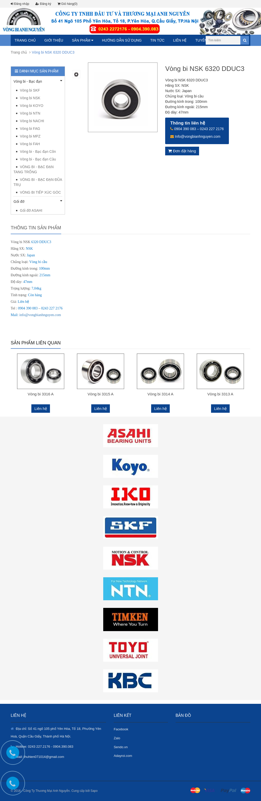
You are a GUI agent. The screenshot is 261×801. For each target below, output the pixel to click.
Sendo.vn (121, 747)
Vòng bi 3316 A (41, 394)
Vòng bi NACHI (32, 121)
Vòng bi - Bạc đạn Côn (38, 151)
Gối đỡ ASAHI (31, 210)
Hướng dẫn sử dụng (121, 40)
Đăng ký (43, 4)
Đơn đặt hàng (182, 151)
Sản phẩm (82, 40)
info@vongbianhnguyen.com (40, 315)
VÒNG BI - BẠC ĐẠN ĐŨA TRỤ (38, 182)
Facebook (121, 729)
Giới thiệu (53, 40)
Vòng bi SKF (30, 90)
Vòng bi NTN (30, 113)
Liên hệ (180, 40)
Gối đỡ (38, 201)
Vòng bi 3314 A (161, 394)
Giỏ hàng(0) (67, 4)
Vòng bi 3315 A (101, 394)
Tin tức (157, 40)
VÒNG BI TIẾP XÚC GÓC (40, 192)
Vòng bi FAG (30, 129)
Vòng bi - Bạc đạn (38, 81)
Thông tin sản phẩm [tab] (36, 227)
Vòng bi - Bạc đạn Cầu (38, 159)
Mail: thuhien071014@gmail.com (40, 757)
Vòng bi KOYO (31, 106)
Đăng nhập (20, 4)
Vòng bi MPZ (30, 136)
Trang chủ (25, 40)
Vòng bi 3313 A (220, 394)
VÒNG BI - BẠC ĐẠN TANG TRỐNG (34, 169)
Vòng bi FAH (30, 144)
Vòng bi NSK (30, 98)
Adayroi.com (123, 756)
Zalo (117, 738)
